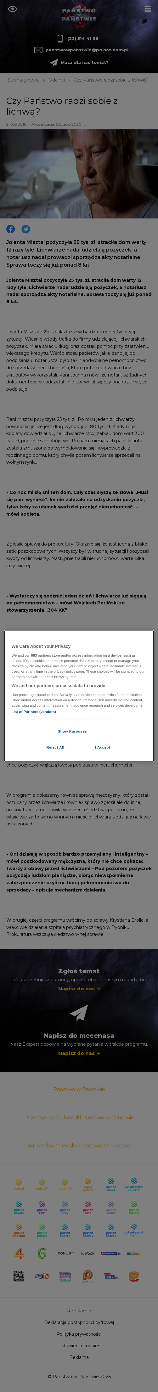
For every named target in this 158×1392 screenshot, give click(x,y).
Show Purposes (72, 731)
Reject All (55, 747)
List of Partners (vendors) (34, 711)
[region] (79, 696)
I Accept (102, 747)
